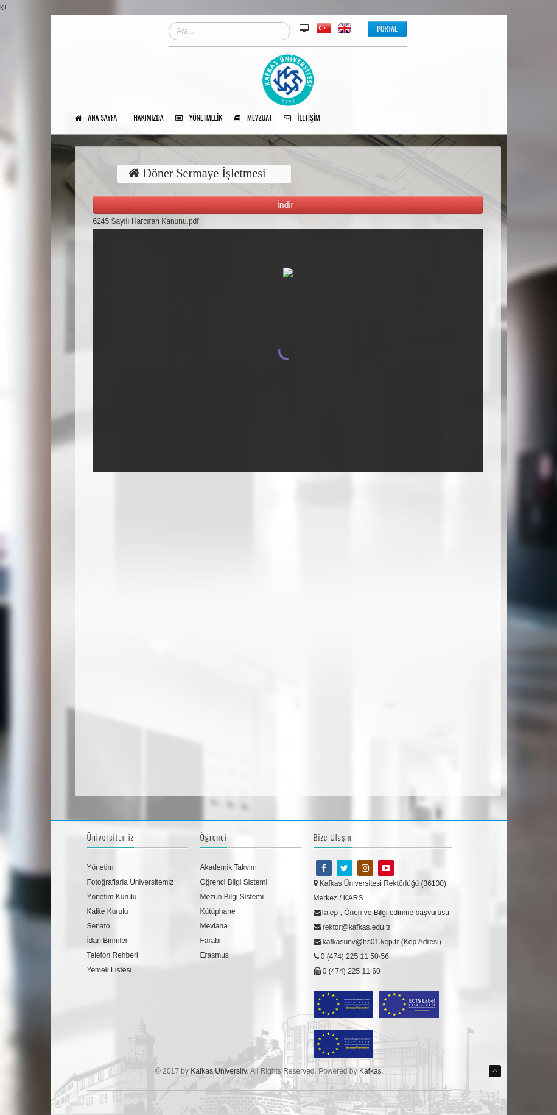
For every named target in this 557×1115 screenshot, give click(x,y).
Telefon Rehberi (112, 955)
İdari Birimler (107, 940)
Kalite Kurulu (107, 911)
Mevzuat (257, 118)
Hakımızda (152, 118)
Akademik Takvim (228, 867)
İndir (287, 205)
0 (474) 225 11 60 (347, 971)
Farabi (210, 940)
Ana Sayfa (100, 118)
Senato (98, 926)
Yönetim (100, 867)
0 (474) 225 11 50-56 (351, 956)
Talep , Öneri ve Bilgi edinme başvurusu (381, 912)
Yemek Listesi (109, 970)
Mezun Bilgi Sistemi (232, 896)
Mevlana (214, 926)
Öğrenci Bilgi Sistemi (234, 882)
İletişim (306, 118)
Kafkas (370, 1071)
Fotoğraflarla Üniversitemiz (130, 882)
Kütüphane (218, 911)
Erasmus (214, 955)
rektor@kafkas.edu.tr (352, 927)
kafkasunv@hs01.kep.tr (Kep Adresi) (377, 942)
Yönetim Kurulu (112, 896)
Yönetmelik (203, 118)
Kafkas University (219, 1071)
